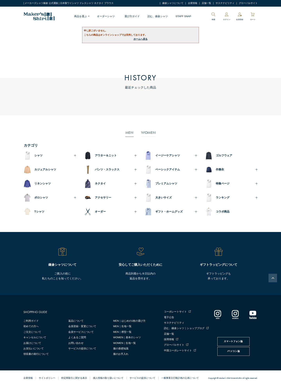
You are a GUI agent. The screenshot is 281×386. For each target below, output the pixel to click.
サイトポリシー (47, 378)
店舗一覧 (206, 3)
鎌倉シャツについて (172, 3)
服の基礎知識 (120, 348)
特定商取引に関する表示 (74, 378)
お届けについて (32, 343)
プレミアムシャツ (166, 183)
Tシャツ (39, 211)
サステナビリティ (225, 3)
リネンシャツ (42, 183)
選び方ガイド (132, 16)
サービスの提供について (82, 348)
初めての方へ (31, 326)
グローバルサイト (248, 3)
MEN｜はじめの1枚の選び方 (129, 320)
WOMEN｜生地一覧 (124, 343)
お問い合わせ (76, 343)
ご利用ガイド (31, 320)
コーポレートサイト (175, 311)
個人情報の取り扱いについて (108, 378)
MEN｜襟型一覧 (122, 331)
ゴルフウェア (224, 155)
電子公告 (169, 317)
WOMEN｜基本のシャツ (127, 337)
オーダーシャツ (106, 16)
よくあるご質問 (77, 337)
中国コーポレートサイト (178, 350)
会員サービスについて (81, 331)
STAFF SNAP (183, 16)
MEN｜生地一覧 (122, 326)
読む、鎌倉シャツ (158, 16)
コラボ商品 (222, 211)
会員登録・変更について (82, 326)
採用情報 (169, 339)
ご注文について (32, 331)
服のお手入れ (120, 353)
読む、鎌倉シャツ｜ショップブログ (184, 328)
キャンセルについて (34, 337)
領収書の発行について (36, 353)
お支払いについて (33, 348)
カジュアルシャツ (45, 169)
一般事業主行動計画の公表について (180, 378)
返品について (76, 320)
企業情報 (192, 3)
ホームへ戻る (140, 39)
